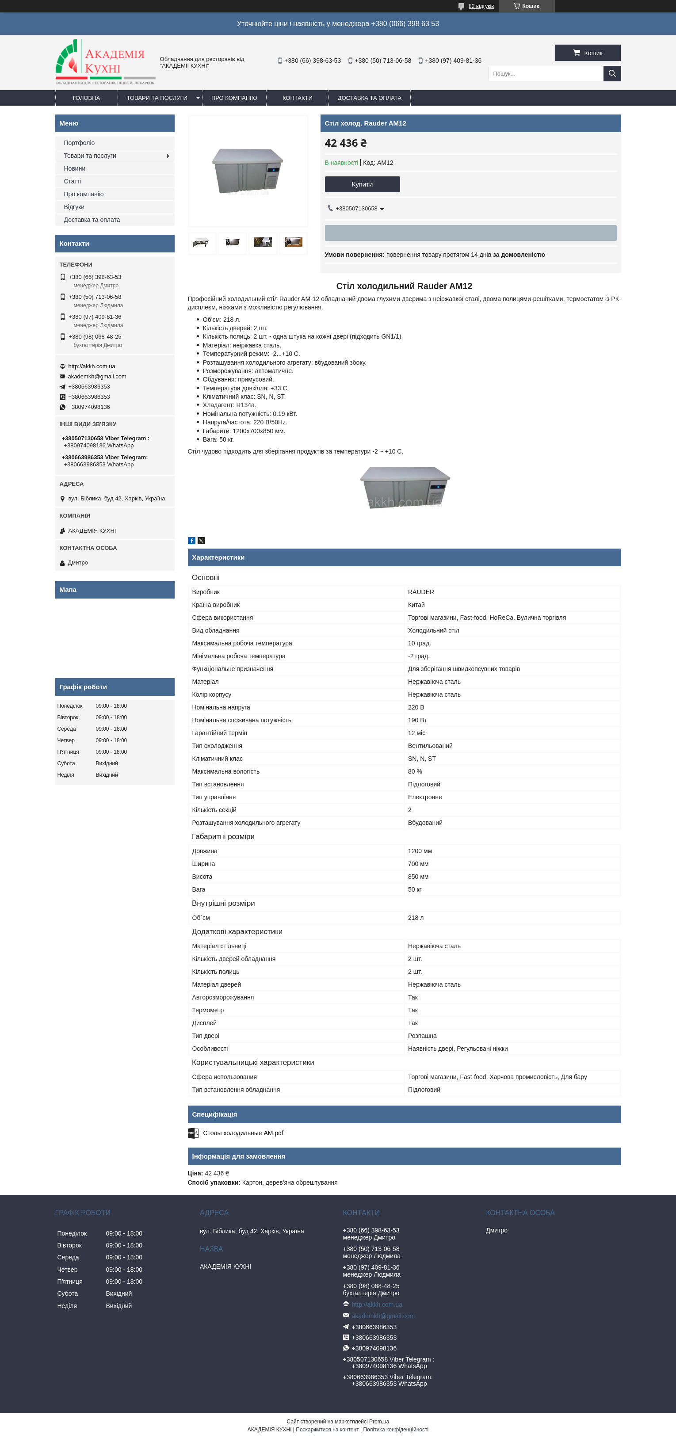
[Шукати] (612, 73)
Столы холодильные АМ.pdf (243, 1133)
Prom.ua (379, 1422)
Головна (86, 98)
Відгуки (74, 206)
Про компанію (234, 98)
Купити (362, 184)
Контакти (298, 98)
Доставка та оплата (369, 98)
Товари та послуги (157, 98)
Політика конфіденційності (395, 1430)
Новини (75, 168)
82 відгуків (481, 6)
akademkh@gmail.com (97, 376)
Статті (73, 181)
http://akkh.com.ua (92, 366)
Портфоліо (79, 142)
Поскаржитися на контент (327, 1430)
